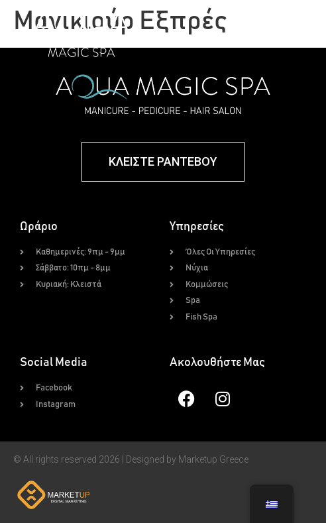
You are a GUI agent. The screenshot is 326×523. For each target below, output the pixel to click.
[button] (244, 31)
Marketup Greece (213, 459)
